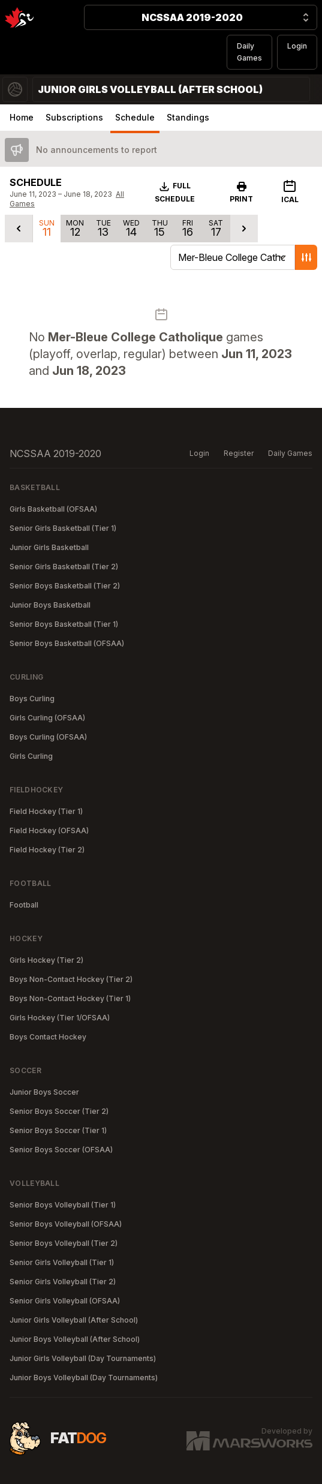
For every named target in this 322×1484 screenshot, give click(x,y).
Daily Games (249, 51)
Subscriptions (74, 117)
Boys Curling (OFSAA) (48, 736)
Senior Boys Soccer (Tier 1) (58, 1130)
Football (24, 904)
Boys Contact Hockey (48, 1036)
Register (239, 453)
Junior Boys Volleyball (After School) (75, 1339)
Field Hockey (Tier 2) (47, 849)
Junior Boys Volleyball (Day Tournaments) (84, 1377)
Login (297, 45)
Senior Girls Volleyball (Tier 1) (62, 1262)
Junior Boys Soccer (44, 1092)
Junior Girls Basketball (49, 547)
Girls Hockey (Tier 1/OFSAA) (60, 1017)
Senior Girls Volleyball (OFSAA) (65, 1300)
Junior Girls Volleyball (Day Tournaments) (83, 1358)
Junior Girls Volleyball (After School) (74, 1319)
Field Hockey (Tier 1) (46, 811)
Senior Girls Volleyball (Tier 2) (63, 1281)
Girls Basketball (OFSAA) (53, 508)
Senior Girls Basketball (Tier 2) (64, 566)
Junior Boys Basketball (50, 604)
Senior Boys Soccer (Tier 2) (59, 1111)
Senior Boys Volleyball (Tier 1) (63, 1204)
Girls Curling (31, 756)
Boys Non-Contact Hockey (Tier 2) (71, 979)
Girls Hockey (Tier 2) (46, 960)
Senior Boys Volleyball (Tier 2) (64, 1243)
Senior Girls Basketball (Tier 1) (63, 528)
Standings (188, 117)
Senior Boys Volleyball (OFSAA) (66, 1223)
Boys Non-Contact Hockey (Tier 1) (70, 998)
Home (22, 117)
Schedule (135, 117)
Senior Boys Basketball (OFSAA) (67, 643)
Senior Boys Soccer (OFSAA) (61, 1149)
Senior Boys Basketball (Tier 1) (64, 624)
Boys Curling (32, 698)
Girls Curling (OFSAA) (47, 717)
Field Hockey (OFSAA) (49, 830)
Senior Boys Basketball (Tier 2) (65, 585)
